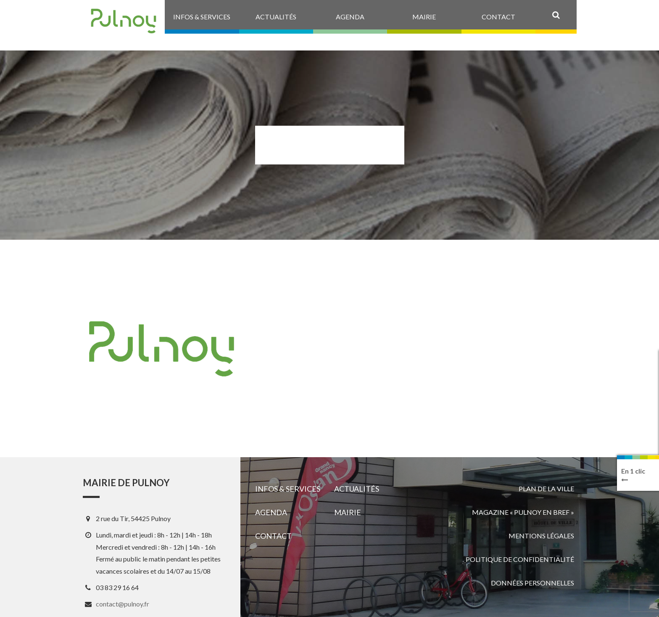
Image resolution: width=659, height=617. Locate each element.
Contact (273, 535)
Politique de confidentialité (520, 559)
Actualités (356, 488)
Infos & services (287, 488)
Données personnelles (532, 583)
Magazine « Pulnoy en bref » (523, 512)
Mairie (347, 512)
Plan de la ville (546, 489)
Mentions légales (541, 536)
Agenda (271, 512)
